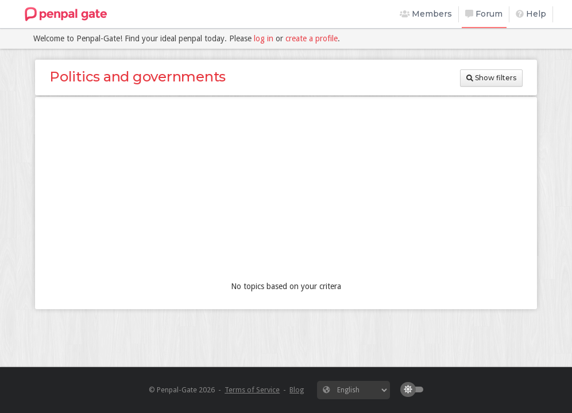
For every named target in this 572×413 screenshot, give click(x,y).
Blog (296, 389)
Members (426, 14)
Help (531, 14)
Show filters (491, 77)
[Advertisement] (286, 191)
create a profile (311, 38)
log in (263, 38)
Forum (484, 14)
